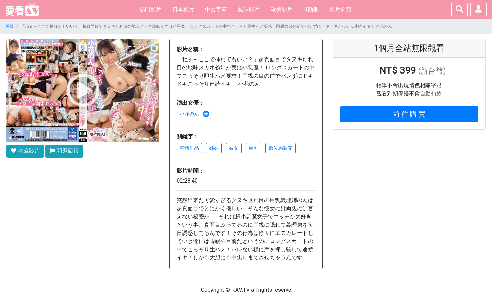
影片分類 (340, 9)
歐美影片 (281, 9)
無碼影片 (249, 9)
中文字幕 (216, 9)
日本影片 (183, 9)
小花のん (194, 114)
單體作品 (189, 148)
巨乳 (253, 148)
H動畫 (310, 9)
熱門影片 (150, 9)
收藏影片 (25, 151)
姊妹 (214, 148)
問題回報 (64, 151)
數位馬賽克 (280, 148)
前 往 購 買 (409, 114)
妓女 (233, 148)
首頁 (9, 26)
